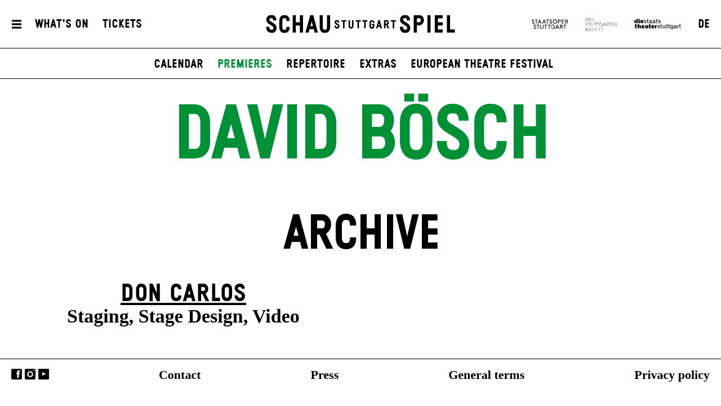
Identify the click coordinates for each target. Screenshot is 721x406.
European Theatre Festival (482, 64)
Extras (378, 64)
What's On (61, 24)
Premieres (244, 64)
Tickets (122, 24)
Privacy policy (672, 375)
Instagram (30, 374)
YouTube (43, 374)
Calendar (178, 64)
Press (325, 375)
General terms (486, 375)
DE (704, 24)
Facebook (16, 374)
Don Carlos (183, 294)
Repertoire (315, 64)
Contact (180, 375)
